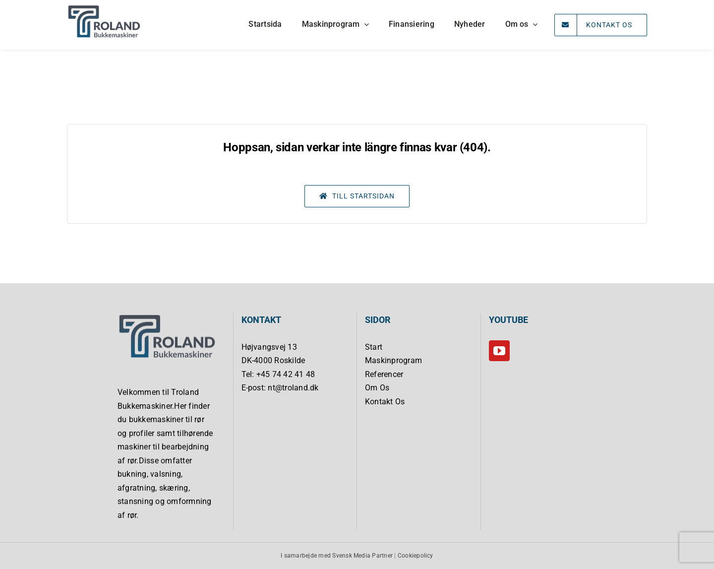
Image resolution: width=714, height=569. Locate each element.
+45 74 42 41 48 (285, 374)
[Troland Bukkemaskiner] (104, 7)
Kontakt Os (385, 401)
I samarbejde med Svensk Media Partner (337, 555)
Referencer (384, 374)
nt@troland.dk (293, 387)
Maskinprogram (393, 360)
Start (373, 347)
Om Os (377, 387)
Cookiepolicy (415, 555)
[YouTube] (499, 350)
